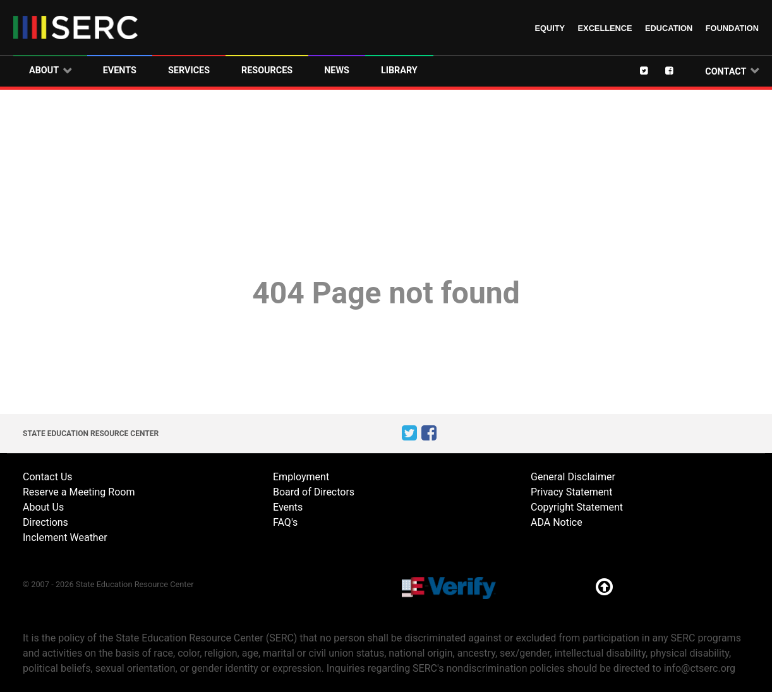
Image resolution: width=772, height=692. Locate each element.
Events (288, 507)
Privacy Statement (571, 492)
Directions (45, 522)
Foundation (732, 28)
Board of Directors (313, 492)
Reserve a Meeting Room (79, 492)
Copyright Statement (577, 507)
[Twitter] (652, 70)
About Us (43, 507)
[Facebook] (678, 70)
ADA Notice (556, 522)
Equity (549, 28)
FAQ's (285, 522)
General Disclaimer (573, 477)
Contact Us (48, 477)
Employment (301, 477)
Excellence (605, 28)
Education (668, 28)
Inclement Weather (65, 537)
